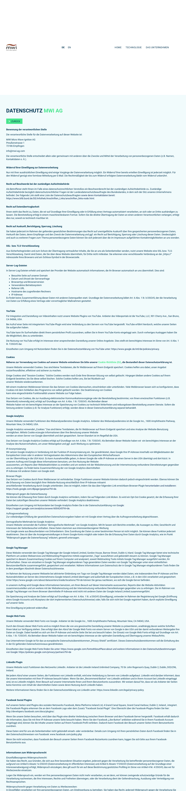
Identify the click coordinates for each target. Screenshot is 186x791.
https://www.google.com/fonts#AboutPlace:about (86, 649)
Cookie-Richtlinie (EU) (109, 362)
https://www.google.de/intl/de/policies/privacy (135, 349)
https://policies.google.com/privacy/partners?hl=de (45, 652)
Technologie (134, 47)
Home (118, 47)
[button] (14, 121)
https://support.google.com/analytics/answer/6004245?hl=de (38, 508)
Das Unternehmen (157, 47)
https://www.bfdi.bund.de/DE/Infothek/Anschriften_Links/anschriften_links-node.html (50, 198)
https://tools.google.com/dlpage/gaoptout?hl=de (31, 489)
